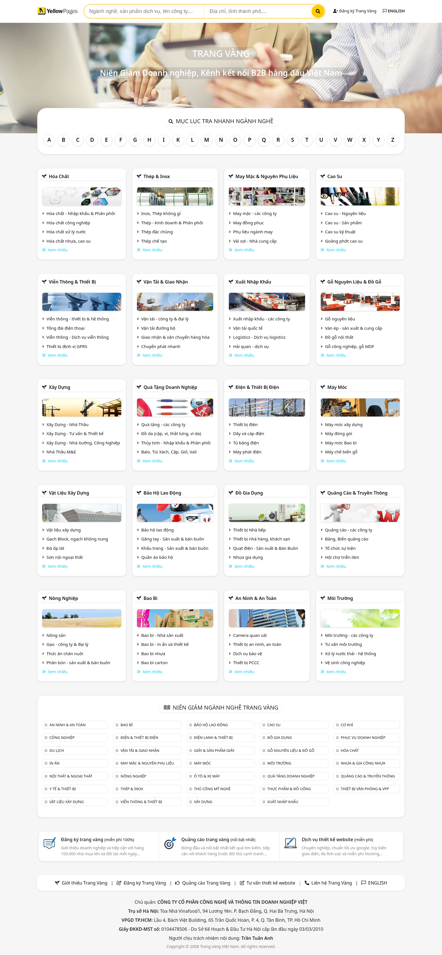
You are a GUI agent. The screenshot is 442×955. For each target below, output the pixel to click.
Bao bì (150, 598)
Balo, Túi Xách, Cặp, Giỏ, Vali (169, 452)
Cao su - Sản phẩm (343, 222)
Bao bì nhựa (153, 653)
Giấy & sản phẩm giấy (214, 750)
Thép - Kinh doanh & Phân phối (172, 222)
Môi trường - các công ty (349, 635)
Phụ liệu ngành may (253, 231)
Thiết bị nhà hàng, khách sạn (261, 539)
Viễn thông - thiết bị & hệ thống (78, 319)
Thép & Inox (156, 176)
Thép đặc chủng (157, 231)
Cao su (334, 176)
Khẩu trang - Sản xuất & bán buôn (174, 548)
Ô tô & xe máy (207, 776)
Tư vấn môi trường (343, 644)
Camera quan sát (250, 635)
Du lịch (56, 750)
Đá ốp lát (55, 548)
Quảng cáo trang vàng (218, 839)
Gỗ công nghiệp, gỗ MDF (349, 346)
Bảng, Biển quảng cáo (346, 539)
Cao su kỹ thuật (340, 231)
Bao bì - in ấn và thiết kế (165, 644)
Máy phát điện (247, 452)
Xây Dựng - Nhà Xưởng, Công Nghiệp (83, 443)
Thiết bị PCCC (246, 662)
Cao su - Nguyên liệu (345, 213)
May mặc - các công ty (255, 213)
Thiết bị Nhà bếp (249, 530)
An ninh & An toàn (256, 598)
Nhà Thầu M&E (61, 452)
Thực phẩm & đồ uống (289, 788)
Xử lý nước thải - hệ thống (350, 653)
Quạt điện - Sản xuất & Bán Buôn (265, 548)
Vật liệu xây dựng (69, 493)
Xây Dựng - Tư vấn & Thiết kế (75, 433)
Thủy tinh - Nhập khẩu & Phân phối (176, 443)
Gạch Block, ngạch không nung (77, 539)
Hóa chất (59, 176)
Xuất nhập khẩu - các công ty (261, 319)
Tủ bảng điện (246, 443)
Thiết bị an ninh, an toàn (257, 644)
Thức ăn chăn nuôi (65, 653)
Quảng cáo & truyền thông (357, 493)
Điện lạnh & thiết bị (213, 737)
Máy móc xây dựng (344, 424)
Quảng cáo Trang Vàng (206, 883)
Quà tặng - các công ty (163, 424)
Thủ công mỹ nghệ (212, 788)
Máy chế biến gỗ (341, 452)
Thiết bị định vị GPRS (67, 346)
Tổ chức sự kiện (340, 548)
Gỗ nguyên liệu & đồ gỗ (354, 282)
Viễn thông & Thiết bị (72, 282)
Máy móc (337, 387)
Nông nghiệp (63, 598)
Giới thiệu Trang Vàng (84, 883)
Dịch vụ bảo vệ (247, 653)
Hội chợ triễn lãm (342, 557)
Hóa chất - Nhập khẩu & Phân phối (81, 213)
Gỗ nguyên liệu (340, 319)
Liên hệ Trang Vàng (331, 883)
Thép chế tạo (154, 241)
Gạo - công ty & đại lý (68, 644)
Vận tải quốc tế (247, 328)
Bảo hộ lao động (162, 493)
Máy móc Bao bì (341, 443)
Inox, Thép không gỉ (161, 213)
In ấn (54, 763)
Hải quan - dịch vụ (251, 346)
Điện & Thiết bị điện (257, 387)
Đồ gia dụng (249, 493)
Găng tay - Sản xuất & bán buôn (172, 539)
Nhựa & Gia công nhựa (363, 763)
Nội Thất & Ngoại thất (70, 776)
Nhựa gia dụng (248, 557)
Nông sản (56, 635)
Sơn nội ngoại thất (65, 557)
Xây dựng (59, 387)
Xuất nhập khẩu (253, 282)
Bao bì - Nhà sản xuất (162, 635)
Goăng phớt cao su (344, 241)
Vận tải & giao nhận (165, 282)
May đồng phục (248, 222)
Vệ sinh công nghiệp (345, 662)
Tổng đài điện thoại (66, 328)
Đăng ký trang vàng (97, 839)
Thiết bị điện (245, 424)
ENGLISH (394, 11)
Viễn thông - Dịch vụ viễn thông (78, 337)
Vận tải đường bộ (158, 328)
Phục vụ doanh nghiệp (363, 737)
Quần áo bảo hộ (157, 557)
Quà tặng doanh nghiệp (170, 387)
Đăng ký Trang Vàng (354, 11)
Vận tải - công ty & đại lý (165, 319)
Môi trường (340, 598)
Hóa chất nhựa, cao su (69, 241)
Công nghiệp (61, 737)
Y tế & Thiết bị (62, 788)
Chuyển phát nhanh (160, 346)
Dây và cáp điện (248, 433)
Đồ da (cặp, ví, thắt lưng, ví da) (171, 433)
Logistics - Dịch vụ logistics (259, 337)
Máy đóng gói (338, 433)
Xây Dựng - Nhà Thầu (68, 424)
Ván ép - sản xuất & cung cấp (353, 328)
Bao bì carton (154, 662)
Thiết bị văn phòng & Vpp (365, 788)
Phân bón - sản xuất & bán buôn (78, 662)
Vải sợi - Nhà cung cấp (255, 241)
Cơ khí (347, 724)
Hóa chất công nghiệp (68, 222)
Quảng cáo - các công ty (348, 530)
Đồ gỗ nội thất (339, 337)
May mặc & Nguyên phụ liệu (266, 176)
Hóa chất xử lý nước (66, 231)
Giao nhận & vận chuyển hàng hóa (175, 337)
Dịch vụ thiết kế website (337, 839)
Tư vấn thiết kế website (272, 883)
